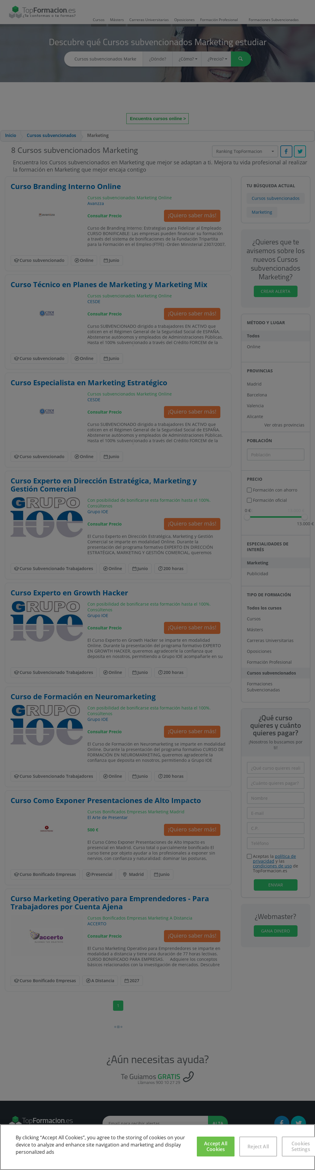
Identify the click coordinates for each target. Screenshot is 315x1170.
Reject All (258, 1146)
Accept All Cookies (215, 1146)
